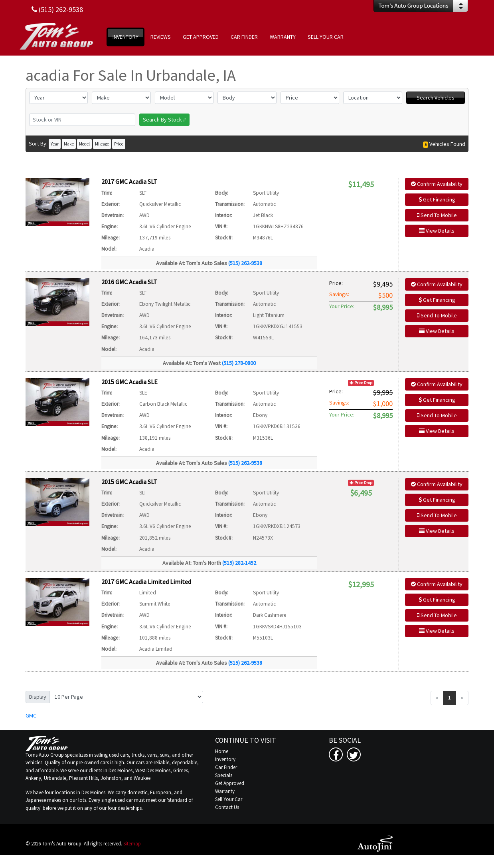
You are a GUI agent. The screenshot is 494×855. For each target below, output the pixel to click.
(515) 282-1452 (239, 562)
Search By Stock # (164, 119)
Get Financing (437, 199)
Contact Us (227, 807)
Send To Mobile (437, 215)
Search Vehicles (435, 97)
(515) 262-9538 (245, 263)
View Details (436, 230)
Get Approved (229, 783)
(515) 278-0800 (239, 363)
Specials (223, 775)
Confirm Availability (436, 183)
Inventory (225, 759)
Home (221, 751)
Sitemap (132, 843)
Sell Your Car (228, 799)
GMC (31, 715)
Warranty (225, 791)
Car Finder (226, 767)
